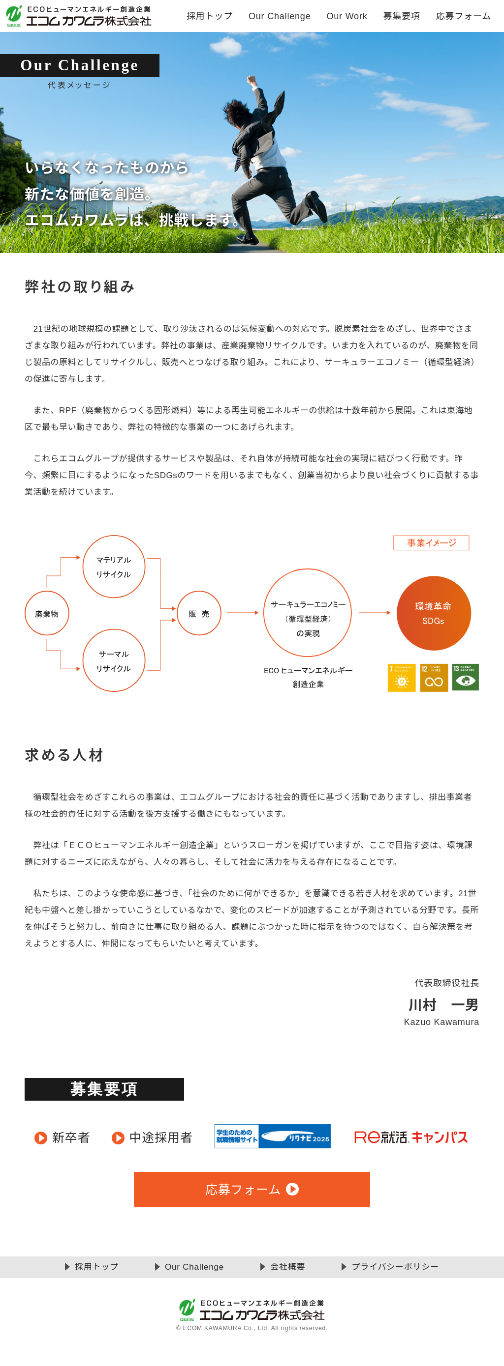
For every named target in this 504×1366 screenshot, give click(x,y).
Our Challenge (194, 1267)
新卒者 (71, 1137)
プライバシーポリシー (395, 1267)
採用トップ (210, 16)
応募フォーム (463, 16)
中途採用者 (161, 1137)
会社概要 (287, 1267)
